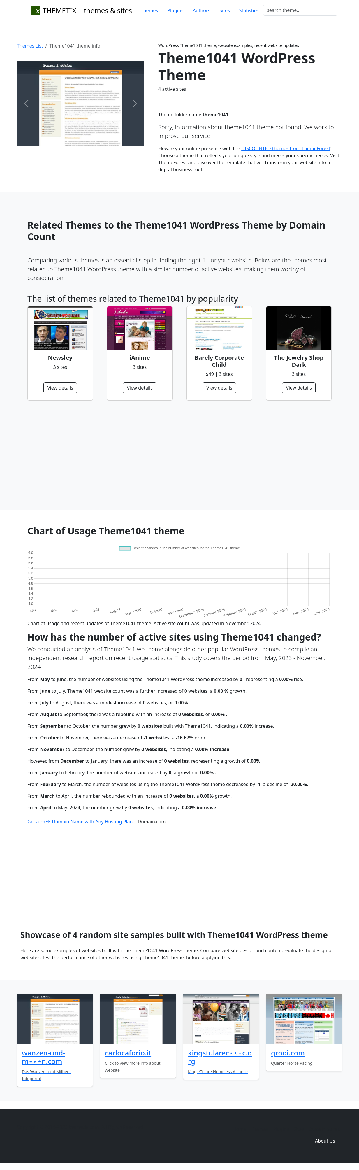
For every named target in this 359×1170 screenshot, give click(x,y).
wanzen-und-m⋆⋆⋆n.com (43, 1057)
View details (60, 388)
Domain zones (324, 1129)
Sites (224, 10)
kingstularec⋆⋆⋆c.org (220, 1057)
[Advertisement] (179, 455)
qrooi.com (288, 1052)
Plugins (175, 10)
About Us (325, 1141)
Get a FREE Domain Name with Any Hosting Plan (80, 821)
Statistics (248, 10)
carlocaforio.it (128, 1052)
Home (239, 1129)
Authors (201, 10)
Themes (149, 10)
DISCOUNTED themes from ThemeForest (285, 148)
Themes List (30, 46)
